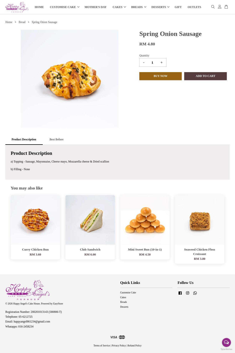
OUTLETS (194, 7)
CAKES (119, 7)
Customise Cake (128, 292)
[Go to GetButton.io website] (226, 349)
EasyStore (58, 303)
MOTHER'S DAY (96, 7)
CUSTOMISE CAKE (64, 7)
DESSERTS (160, 7)
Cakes (123, 297)
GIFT (178, 7)
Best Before (56, 139)
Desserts (124, 307)
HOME (39, 7)
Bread (22, 22)
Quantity (144, 55)
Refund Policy (134, 345)
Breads (123, 302)
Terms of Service (102, 345)
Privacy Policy (119, 345)
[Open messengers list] (226, 342)
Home (8, 22)
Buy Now (160, 75)
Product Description (24, 139)
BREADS (138, 7)
